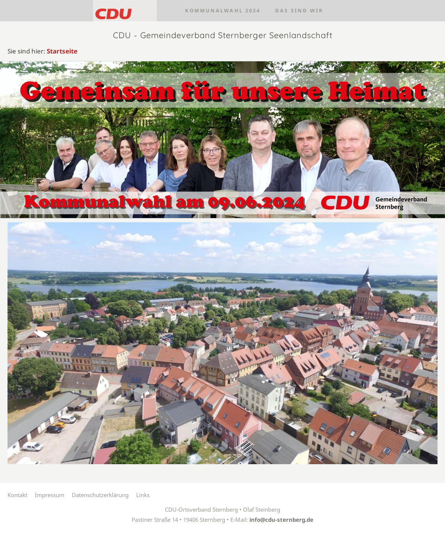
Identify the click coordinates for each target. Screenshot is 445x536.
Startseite (62, 51)
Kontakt (17, 495)
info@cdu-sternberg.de (281, 519)
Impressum (49, 495)
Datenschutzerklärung (100, 495)
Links (143, 495)
